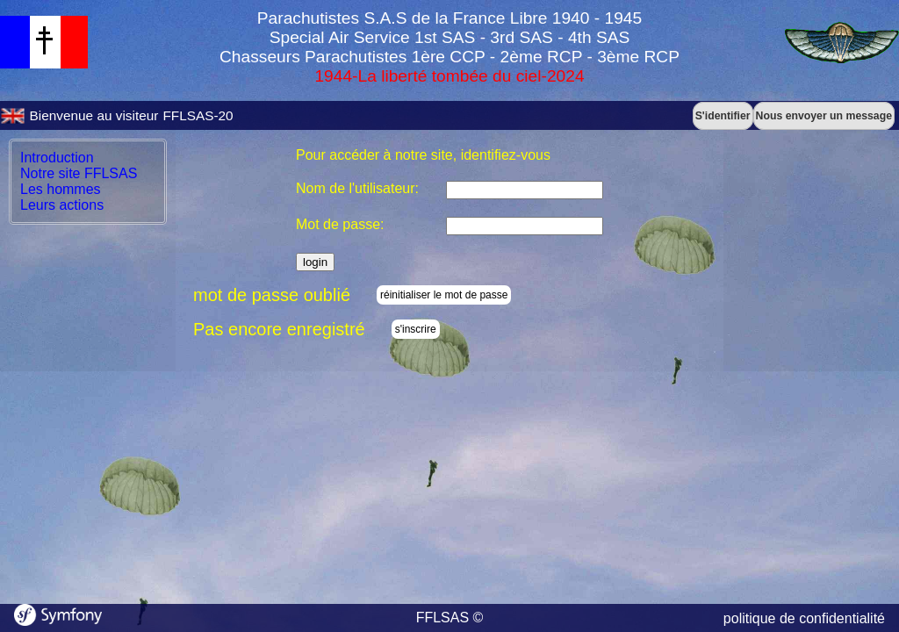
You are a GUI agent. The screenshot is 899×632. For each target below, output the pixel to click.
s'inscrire (415, 329)
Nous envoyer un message (824, 116)
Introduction (57, 157)
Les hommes (60, 189)
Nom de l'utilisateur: (357, 188)
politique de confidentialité (804, 618)
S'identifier (723, 116)
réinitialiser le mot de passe (443, 295)
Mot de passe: (340, 224)
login (315, 262)
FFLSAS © (450, 617)
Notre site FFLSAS (78, 173)
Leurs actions (62, 205)
